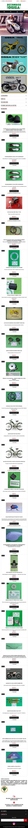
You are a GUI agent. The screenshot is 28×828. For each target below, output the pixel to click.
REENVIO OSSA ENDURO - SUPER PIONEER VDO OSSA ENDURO (14, 379)
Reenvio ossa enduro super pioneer (14, 627)
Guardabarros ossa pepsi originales (14, 184)
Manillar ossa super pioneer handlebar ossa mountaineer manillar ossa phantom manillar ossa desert (14, 656)
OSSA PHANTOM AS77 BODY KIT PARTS (14, 517)
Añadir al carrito (14, 135)
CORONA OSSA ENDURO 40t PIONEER (14, 267)
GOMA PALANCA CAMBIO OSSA (14, 295)
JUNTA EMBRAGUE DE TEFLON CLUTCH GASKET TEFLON (14, 738)
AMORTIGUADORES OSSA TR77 (14, 711)
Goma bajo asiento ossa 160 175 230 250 (14, 489)
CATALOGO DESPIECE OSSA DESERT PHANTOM (14, 323)
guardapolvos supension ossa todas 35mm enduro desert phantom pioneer (14, 129)
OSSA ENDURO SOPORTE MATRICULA (14, 572)
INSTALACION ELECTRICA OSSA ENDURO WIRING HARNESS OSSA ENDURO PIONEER (14, 240)
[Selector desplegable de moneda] (18, 1)
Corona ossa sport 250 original (14, 406)
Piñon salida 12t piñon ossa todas (14, 600)
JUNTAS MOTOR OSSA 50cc (14, 433)
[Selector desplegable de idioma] (24, 1)
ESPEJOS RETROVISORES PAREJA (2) (14, 350)
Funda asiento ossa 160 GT (14, 766)
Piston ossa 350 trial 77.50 (14, 212)
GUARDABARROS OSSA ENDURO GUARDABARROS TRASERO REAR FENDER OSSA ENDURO (14, 545)
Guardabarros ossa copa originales (14, 156)
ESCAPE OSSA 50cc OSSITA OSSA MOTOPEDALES (14, 461)
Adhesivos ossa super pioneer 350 (14, 683)
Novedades (4, 108)
